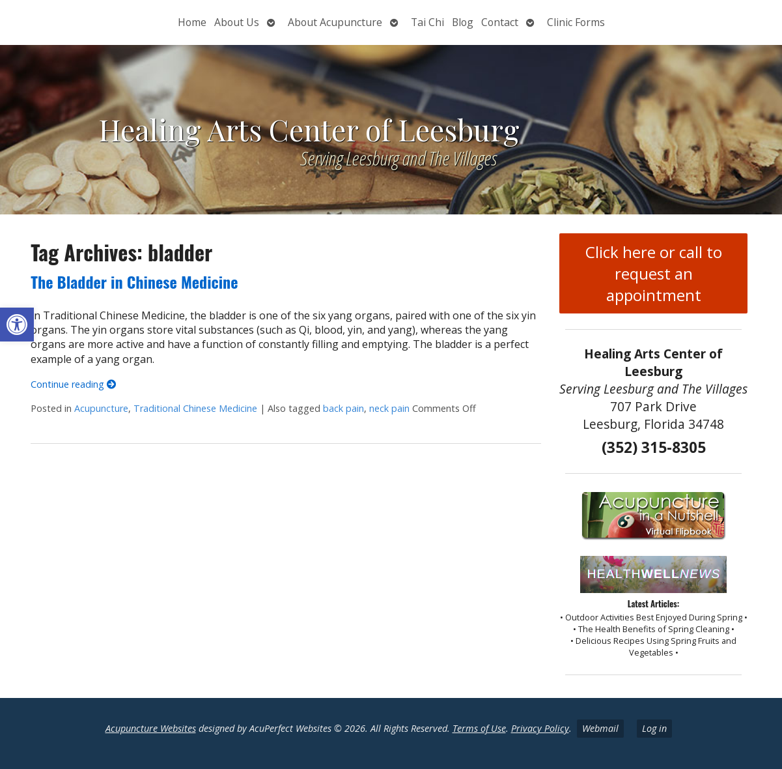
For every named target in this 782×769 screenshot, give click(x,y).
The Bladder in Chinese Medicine (134, 281)
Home (192, 22)
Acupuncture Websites (150, 728)
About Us (236, 22)
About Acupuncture (335, 22)
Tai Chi (427, 22)
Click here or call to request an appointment (653, 273)
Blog (462, 22)
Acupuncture (101, 408)
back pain (343, 408)
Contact (499, 22)
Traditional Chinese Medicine (195, 408)
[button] (17, 324)
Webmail (600, 728)
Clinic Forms (576, 22)
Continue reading (73, 384)
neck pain (389, 408)
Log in (654, 728)
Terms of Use (479, 728)
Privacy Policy (540, 728)
